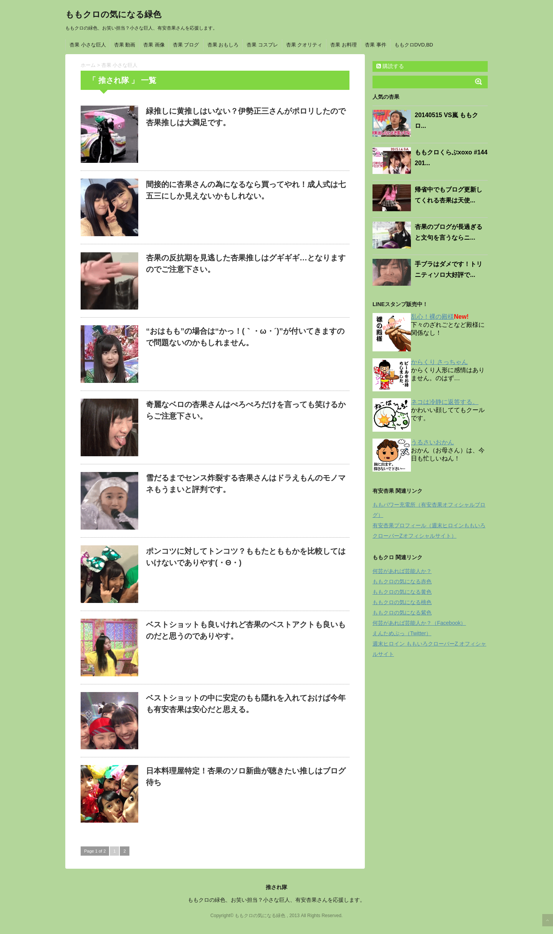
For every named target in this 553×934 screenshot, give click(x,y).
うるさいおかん (432, 442)
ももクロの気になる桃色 (402, 602)
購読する (390, 66)
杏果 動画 (125, 45)
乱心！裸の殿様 (432, 316)
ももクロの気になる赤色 (402, 581)
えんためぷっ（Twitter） (402, 633)
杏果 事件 (375, 45)
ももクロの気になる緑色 (113, 14)
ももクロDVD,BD (413, 45)
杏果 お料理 (343, 45)
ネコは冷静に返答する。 (444, 402)
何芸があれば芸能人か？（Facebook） (419, 623)
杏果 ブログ (186, 45)
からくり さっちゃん (439, 362)
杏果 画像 (154, 45)
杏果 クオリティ (304, 45)
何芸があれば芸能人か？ (402, 571)
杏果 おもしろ (223, 45)
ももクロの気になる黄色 (402, 592)
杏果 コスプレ (262, 45)
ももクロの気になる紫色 (402, 612)
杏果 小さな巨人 (88, 45)
